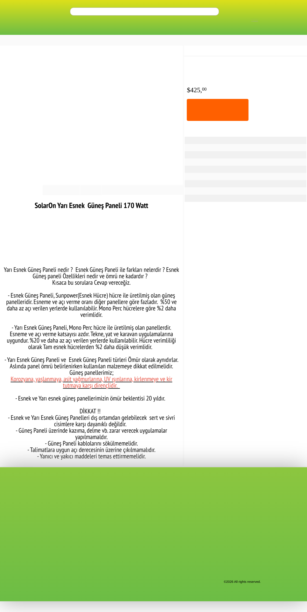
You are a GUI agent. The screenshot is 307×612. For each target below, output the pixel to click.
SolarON (230, 147)
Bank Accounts (14, 499)
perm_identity (283, 13)
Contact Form (13, 489)
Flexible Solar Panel (237, 140)
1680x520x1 (232, 191)
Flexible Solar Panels (50, 51)
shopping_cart (291, 13)
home (3, 51)
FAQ (59, 499)
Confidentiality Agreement (23, 523)
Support (62, 489)
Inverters (81, 29)
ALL (16, 29)
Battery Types (118, 29)
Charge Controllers (166, 29)
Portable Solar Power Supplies (133, 534)
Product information (19, 200)
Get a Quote (133, 40)
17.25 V (229, 176)
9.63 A (228, 183)
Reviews (84, 200)
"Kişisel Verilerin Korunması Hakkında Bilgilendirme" (142, 579)
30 (226, 162)
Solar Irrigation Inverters (229, 29)
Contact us (11, 494)
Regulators (281, 29)
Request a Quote (15, 505)
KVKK (7, 529)
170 (226, 155)
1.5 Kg (228, 198)
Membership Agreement (21, 518)
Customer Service (69, 494)
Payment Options (56, 200)
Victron (115, 550)
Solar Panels (46, 29)
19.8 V (228, 169)
